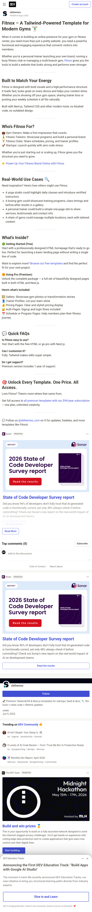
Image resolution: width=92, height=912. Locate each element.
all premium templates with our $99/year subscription (57, 400)
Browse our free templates (46, 263)
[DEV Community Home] (12, 4)
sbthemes (15, 12)
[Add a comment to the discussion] (48, 555)
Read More (10, 531)
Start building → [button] (14, 850)
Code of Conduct (37, 566)
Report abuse (56, 566)
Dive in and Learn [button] (46, 897)
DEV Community (28, 724)
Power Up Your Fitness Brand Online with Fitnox (35, 163)
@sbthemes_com (29, 420)
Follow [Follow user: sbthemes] (46, 693)
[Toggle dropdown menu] (87, 433)
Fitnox (68, 60)
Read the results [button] (46, 665)
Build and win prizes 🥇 (21, 826)
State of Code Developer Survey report (38, 497)
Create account (80, 4)
